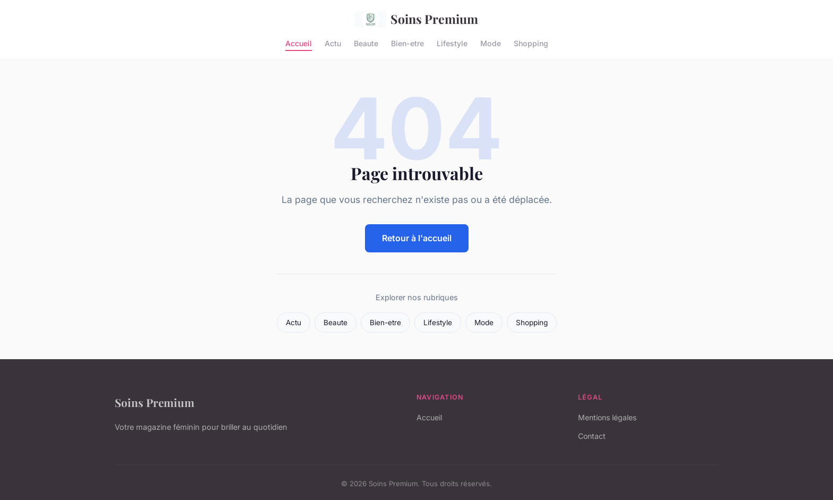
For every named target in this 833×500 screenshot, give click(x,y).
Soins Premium (416, 19)
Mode (490, 42)
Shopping (531, 42)
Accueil (298, 42)
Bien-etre (407, 42)
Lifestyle (452, 42)
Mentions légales (607, 417)
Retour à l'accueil (417, 238)
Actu (333, 42)
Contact (592, 435)
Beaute (366, 42)
